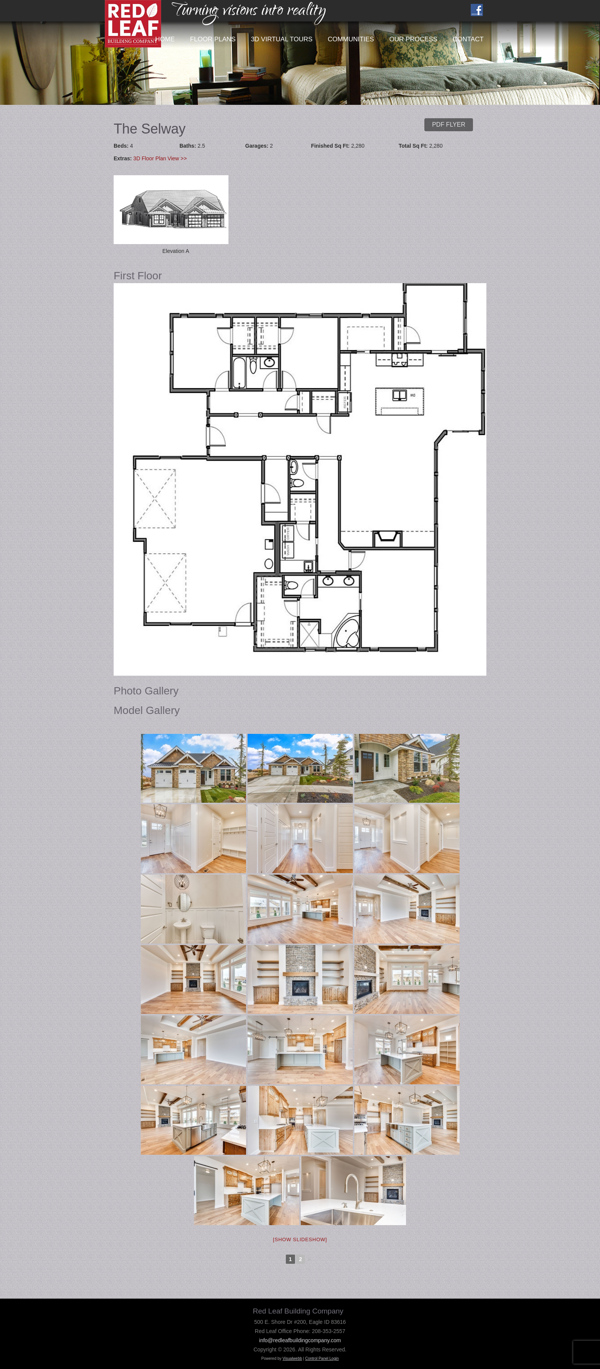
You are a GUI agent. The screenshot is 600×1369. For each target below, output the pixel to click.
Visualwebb (292, 1358)
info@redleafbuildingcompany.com (300, 1340)
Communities (351, 39)
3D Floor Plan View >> (160, 158)
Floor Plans (213, 39)
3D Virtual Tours (282, 39)
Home (165, 39)
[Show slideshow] (300, 1239)
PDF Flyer (448, 124)
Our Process (413, 39)
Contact (468, 39)
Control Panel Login (322, 1358)
